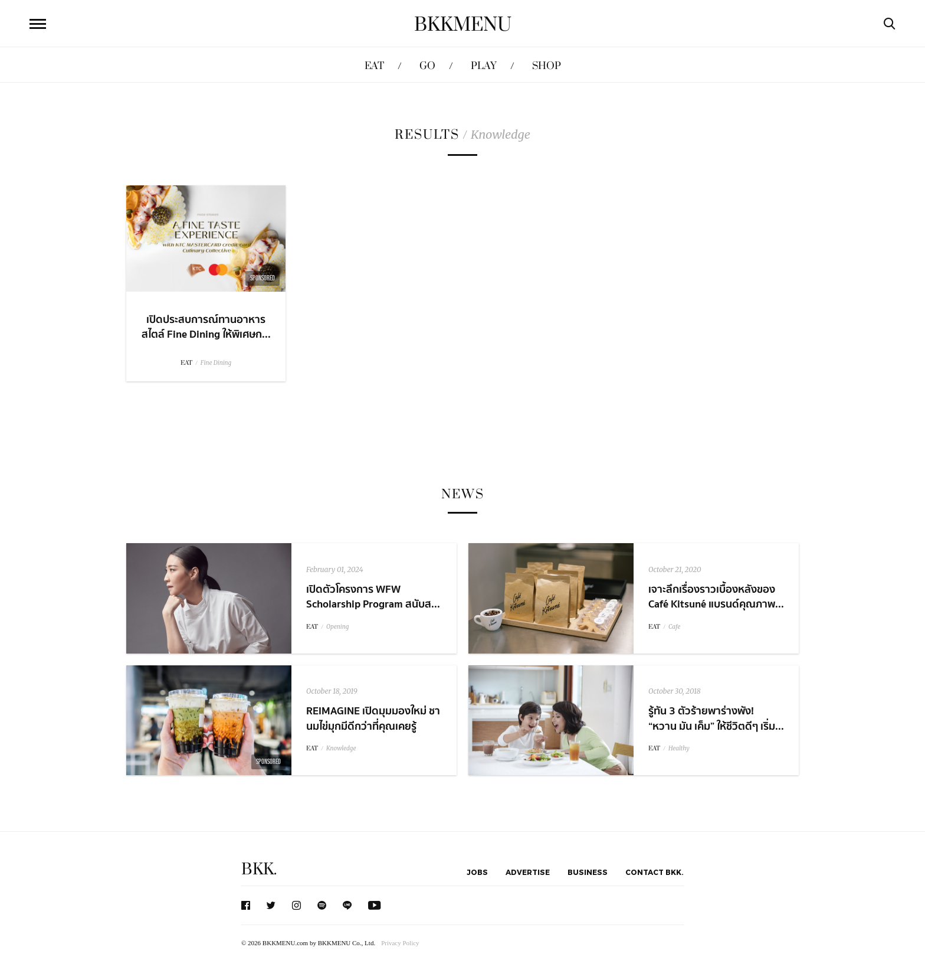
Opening (337, 627)
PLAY (484, 66)
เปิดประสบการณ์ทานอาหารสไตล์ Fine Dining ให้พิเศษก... (206, 327)
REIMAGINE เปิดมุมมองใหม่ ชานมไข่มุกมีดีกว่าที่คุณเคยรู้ (373, 718)
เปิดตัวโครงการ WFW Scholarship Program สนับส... (373, 597)
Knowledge (341, 748)
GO (427, 66)
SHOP (546, 66)
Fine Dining (216, 363)
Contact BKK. (654, 872)
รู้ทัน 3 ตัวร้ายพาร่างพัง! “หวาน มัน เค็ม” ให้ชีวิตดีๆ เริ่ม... (716, 718)
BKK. (259, 869)
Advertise (528, 872)
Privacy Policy (400, 942)
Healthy (679, 748)
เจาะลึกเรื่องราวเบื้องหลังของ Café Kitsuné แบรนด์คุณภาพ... (716, 597)
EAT (374, 66)
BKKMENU (462, 25)
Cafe (674, 627)
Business (588, 872)
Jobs (477, 872)
